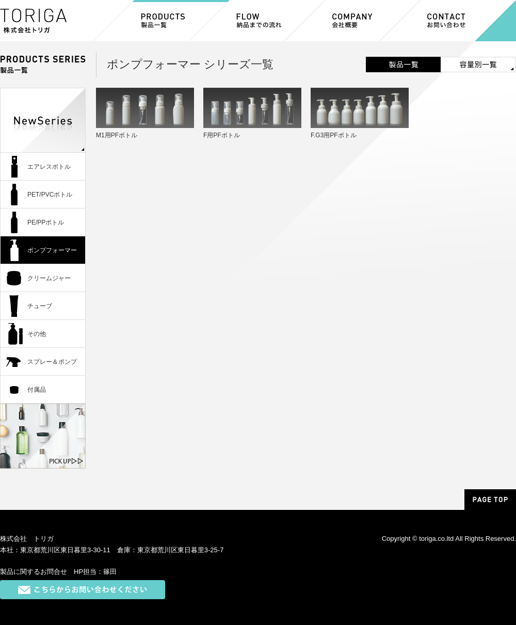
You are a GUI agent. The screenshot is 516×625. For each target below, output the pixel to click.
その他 (36, 334)
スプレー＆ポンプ (52, 361)
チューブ (39, 306)
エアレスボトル (49, 166)
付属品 (36, 389)
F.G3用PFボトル (334, 135)
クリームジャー (49, 278)
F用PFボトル (221, 135)
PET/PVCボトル (49, 194)
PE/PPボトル (45, 222)
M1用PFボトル (116, 135)
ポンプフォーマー (52, 250)
